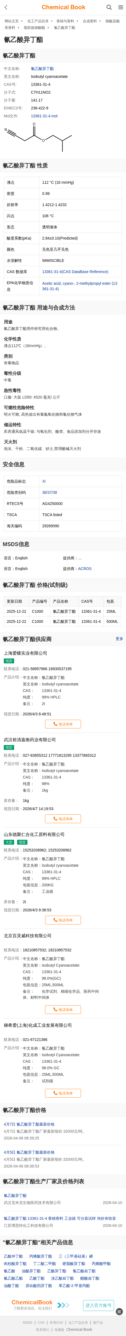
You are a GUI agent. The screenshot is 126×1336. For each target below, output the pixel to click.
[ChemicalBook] (63, 7)
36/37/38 (49, 492)
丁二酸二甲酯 (44, 1263)
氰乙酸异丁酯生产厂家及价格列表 (43, 1181)
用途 (8, 322)
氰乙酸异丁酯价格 (24, 1110)
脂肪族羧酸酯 (34, 28)
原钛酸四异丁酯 (39, 1286)
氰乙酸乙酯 (13, 1278)
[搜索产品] (109, 7)
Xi (43, 481)
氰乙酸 (9, 1271)
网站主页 (12, 21)
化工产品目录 (38, 21)
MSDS (28, 1323)
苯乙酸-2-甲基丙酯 (74, 1286)
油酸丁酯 (11, 1286)
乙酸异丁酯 (56, 1271)
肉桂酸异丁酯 (15, 1263)
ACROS (85, 569)
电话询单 (66, 724)
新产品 (98, 1323)
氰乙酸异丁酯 (64, 28)
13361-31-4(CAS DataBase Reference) (75, 271)
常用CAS (56, 1323)
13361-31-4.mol (44, 116)
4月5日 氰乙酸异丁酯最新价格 (29, 1152)
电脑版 (59, 1330)
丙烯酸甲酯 (101, 1263)
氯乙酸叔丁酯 (84, 1271)
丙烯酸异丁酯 (40, 1256)
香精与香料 (65, 21)
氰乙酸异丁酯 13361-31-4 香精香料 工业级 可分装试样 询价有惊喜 (60, 1218)
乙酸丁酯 (37, 1278)
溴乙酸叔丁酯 (62, 1278)
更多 (119, 638)
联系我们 (42, 1330)
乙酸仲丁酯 (13, 1256)
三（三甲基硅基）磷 (76, 1256)
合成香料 (90, 21)
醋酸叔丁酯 (89, 1278)
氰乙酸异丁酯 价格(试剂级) (35, 585)
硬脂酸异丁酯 (73, 1263)
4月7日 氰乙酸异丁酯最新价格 (29, 1124)
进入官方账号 (99, 1305)
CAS (41, 1323)
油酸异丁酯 (31, 1271)
